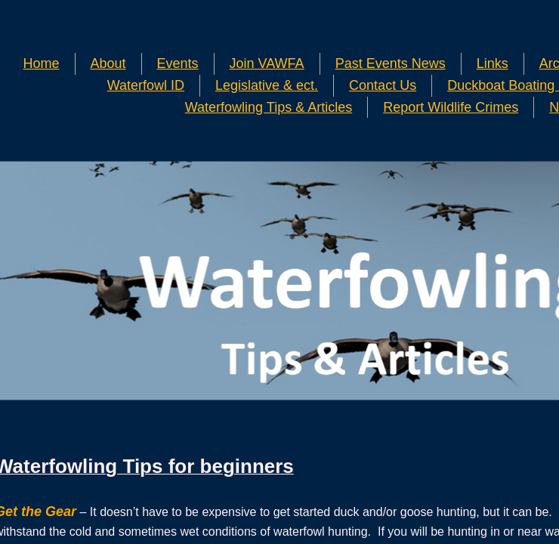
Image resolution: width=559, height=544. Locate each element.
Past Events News (390, 63)
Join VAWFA (267, 63)
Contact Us (382, 85)
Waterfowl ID (145, 85)
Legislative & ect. (266, 85)
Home (41, 63)
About (108, 63)
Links (492, 63)
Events (178, 63)
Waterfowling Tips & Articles (268, 107)
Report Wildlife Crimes (450, 107)
